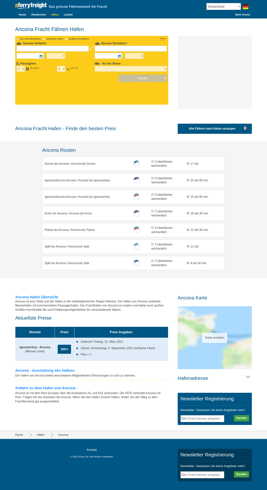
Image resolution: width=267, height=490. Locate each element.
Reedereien (38, 14)
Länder (68, 14)
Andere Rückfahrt (79, 33)
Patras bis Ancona (57, 228)
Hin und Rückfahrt (30, 33)
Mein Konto (242, 14)
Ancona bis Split (78, 245)
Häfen (55, 14)
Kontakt (92, 449)
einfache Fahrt (54, 33)
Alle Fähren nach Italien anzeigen (212, 123)
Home (22, 14)
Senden (241, 418)
